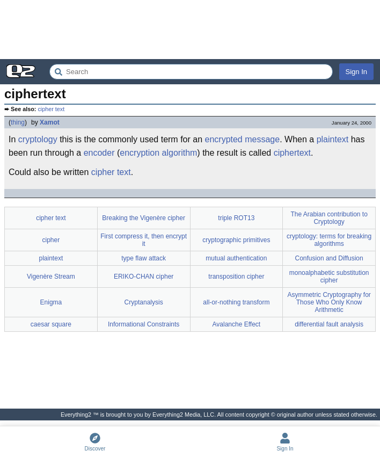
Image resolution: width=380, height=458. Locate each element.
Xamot (50, 122)
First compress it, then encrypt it (143, 240)
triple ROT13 (236, 218)
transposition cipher (236, 276)
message (262, 139)
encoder (99, 152)
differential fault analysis (329, 324)
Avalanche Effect (237, 324)
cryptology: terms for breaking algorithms (329, 240)
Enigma (51, 302)
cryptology (37, 139)
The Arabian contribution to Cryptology (328, 218)
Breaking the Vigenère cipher (143, 218)
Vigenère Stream (51, 276)
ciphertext (292, 152)
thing (18, 122)
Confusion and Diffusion (329, 258)
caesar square (51, 324)
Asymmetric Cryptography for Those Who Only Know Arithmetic (328, 302)
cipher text (51, 109)
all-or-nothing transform (236, 302)
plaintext (333, 139)
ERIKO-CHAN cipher (143, 276)
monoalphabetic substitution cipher (329, 276)
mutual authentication (236, 258)
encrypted (224, 139)
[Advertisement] (190, 29)
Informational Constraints (143, 324)
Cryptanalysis (144, 302)
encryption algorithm (158, 152)
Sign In (356, 72)
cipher (51, 240)
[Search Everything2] (191, 71)
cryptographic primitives (236, 240)
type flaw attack (143, 258)
